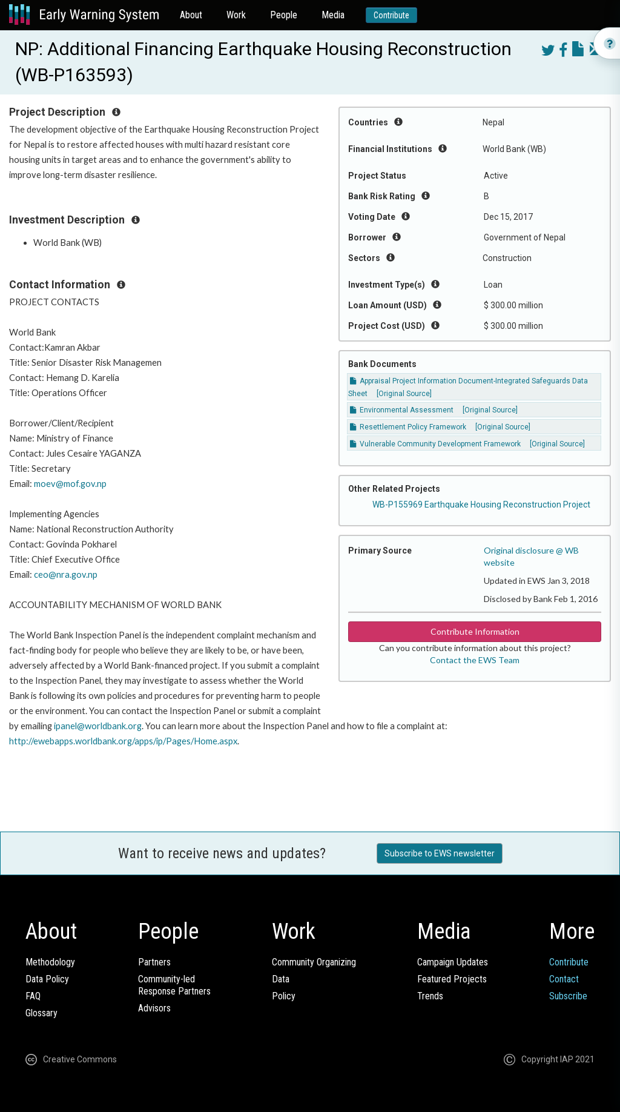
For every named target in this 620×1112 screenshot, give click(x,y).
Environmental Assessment (401, 410)
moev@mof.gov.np (70, 483)
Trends (430, 996)
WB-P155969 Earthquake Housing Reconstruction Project (481, 504)
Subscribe (568, 996)
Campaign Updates (452, 962)
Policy (283, 996)
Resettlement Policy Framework (408, 427)
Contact (564, 979)
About (191, 15)
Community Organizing (314, 962)
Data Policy (47, 979)
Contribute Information (474, 631)
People (283, 15)
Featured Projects (452, 979)
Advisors (154, 1008)
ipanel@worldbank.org (98, 726)
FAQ (33, 996)
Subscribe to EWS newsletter (439, 853)
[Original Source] (404, 393)
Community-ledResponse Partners (174, 985)
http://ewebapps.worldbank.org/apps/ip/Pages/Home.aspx (123, 741)
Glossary (41, 1013)
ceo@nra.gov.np (65, 574)
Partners (154, 962)
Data (280, 979)
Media (333, 15)
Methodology (50, 962)
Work (236, 15)
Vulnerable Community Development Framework (435, 444)
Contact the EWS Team (474, 660)
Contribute (391, 15)
